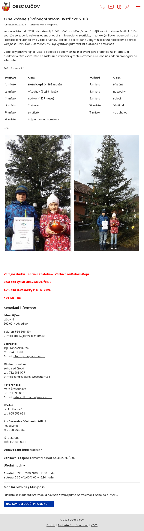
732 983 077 (17, 373)
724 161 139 (16, 352)
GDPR (94, 525)
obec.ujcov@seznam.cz (29, 336)
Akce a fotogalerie (48, 24)
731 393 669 (16, 393)
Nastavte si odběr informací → (28, 504)
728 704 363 (17, 430)
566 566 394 (23, 332)
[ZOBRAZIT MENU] (138, 6)
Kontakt (50, 525)
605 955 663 (17, 413)
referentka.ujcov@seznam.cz (33, 397)
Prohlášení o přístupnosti (73, 525)
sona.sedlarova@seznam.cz (32, 377)
